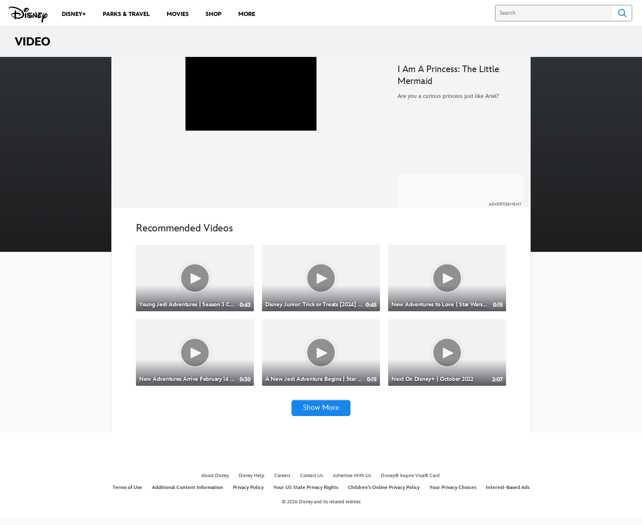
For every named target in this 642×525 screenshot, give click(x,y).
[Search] (554, 13)
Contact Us (311, 483)
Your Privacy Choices (453, 494)
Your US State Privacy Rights (306, 494)
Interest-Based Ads (507, 494)
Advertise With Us (352, 483)
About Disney (215, 483)
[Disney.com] (28, 15)
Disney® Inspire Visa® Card (410, 483)
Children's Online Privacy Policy (384, 494)
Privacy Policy (248, 494)
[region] (251, 135)
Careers (282, 483)
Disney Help (251, 483)
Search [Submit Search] (622, 13)
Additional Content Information (187, 494)
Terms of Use (127, 494)
